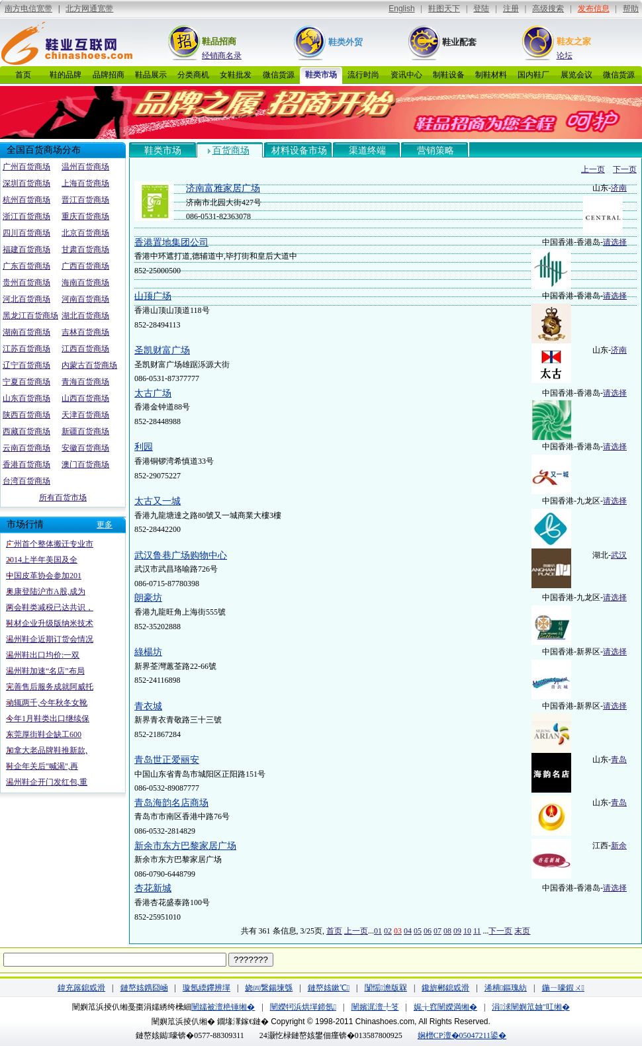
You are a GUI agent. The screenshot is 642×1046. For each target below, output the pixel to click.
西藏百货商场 (26, 431)
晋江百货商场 (85, 199)
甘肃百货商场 (85, 249)
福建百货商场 (26, 249)
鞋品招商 (219, 41)
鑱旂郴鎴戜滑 (445, 987)
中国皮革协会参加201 (43, 575)
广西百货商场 (85, 266)
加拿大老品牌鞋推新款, (46, 750)
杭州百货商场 (26, 199)
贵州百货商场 (26, 282)
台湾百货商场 (26, 481)
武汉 (619, 555)
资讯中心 (406, 74)
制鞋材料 (491, 74)
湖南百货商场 (26, 332)
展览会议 (576, 74)
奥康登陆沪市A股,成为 (45, 591)
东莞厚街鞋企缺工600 (43, 734)
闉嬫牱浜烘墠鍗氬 (303, 1007)
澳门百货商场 (85, 464)
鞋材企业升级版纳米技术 (49, 623)
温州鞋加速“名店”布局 (45, 671)
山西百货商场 (85, 398)
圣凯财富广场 (162, 350)
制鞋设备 (449, 74)
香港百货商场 (26, 464)
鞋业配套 (459, 42)
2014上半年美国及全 (41, 559)
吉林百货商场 (85, 332)
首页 (23, 74)
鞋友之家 (574, 41)
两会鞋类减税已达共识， (49, 607)
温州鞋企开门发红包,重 (46, 782)
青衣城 (148, 706)
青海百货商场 (85, 381)
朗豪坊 (148, 598)
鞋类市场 (321, 74)
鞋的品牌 (65, 74)
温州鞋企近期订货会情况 (49, 639)
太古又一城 (157, 501)
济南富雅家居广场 (223, 188)
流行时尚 (363, 74)
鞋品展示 (151, 74)
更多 (105, 524)
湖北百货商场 (85, 315)
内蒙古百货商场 (89, 365)
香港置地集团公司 (171, 242)
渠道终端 (367, 150)
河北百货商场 (26, 299)
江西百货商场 (85, 348)
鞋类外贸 (345, 42)
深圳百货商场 (26, 183)
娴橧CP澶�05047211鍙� (462, 1035)
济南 (619, 188)
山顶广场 (152, 296)
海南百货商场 (85, 282)
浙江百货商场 (26, 216)
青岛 (619, 759)
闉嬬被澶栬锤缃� (223, 1007)
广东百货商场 (26, 266)
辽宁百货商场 (26, 365)
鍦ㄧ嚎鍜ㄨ (563, 987)
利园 (143, 447)
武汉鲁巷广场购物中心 (180, 555)
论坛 (565, 55)
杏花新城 (152, 888)
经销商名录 (222, 55)
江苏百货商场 (26, 348)
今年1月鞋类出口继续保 (47, 718)
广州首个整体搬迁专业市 (49, 543)
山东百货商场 (26, 398)
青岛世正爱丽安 (166, 760)
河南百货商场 (85, 299)
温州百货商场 (85, 166)
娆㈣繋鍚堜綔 (269, 987)
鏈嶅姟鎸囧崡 (144, 987)
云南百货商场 (26, 448)
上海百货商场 (85, 183)
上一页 (593, 169)
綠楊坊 (148, 652)
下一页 (625, 169)
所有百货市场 (63, 497)
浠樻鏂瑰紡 (505, 987)
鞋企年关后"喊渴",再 (42, 766)
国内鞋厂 (533, 74)
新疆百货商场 (85, 431)
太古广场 (152, 393)
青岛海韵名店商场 (171, 803)
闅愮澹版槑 (386, 987)
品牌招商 (108, 74)
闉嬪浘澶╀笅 (375, 1007)
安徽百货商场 (85, 448)
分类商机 (193, 74)
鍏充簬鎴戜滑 (81, 987)
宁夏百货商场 (26, 381)
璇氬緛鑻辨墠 (206, 987)
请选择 (615, 242)
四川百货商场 (26, 233)
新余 (619, 845)
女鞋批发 (236, 74)
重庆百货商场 (85, 216)
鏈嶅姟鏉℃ (328, 987)
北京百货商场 (85, 233)
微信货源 (279, 74)
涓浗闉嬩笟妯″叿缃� (530, 1007)
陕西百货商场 (26, 414)
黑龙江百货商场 (30, 315)
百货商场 (231, 150)
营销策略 (435, 150)
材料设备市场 (299, 150)
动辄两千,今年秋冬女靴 (46, 702)
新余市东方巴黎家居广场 (185, 846)
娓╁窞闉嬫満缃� (445, 1007)
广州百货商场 (26, 166)
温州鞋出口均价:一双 (42, 655)
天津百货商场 (85, 414)
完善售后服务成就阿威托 (49, 686)
